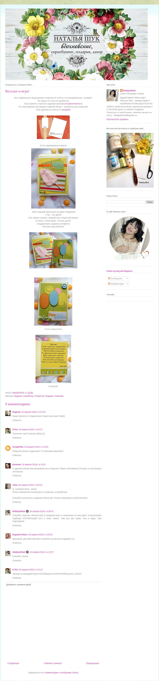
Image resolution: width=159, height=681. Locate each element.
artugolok (66, 109)
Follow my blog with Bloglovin (119, 271)
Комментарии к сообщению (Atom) (61, 672)
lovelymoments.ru (74, 103)
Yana (14, 485)
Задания (18, 396)
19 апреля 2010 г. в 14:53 (36, 447)
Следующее (13, 663)
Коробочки (28, 396)
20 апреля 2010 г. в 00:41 (42, 511)
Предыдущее (92, 663)
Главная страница (53, 663)
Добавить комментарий (18, 584)
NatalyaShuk (18, 511)
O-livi (15, 429)
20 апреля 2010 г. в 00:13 (30, 485)
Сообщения (115, 278)
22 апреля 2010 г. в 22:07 (42, 552)
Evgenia (16, 412)
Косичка (16, 464)
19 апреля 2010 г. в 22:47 (34, 464)
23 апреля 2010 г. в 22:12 (31, 569)
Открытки (39, 396)
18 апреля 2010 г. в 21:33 (33, 412)
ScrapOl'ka (17, 447)
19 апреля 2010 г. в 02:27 (31, 429)
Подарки (49, 396)
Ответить (16, 420)
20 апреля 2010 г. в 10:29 (40, 534)
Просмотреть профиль (117, 119)
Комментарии (116, 284)
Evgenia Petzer (19, 534)
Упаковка (59, 396)
